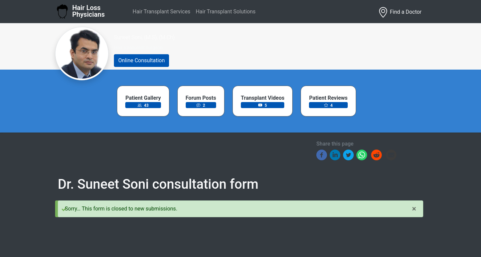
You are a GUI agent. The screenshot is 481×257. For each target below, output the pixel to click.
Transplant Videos (262, 98)
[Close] (414, 209)
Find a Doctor (400, 12)
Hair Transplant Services (161, 11)
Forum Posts (201, 98)
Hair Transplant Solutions (226, 11)
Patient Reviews (328, 98)
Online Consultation (141, 60)
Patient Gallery (143, 98)
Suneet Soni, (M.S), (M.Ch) (144, 37)
